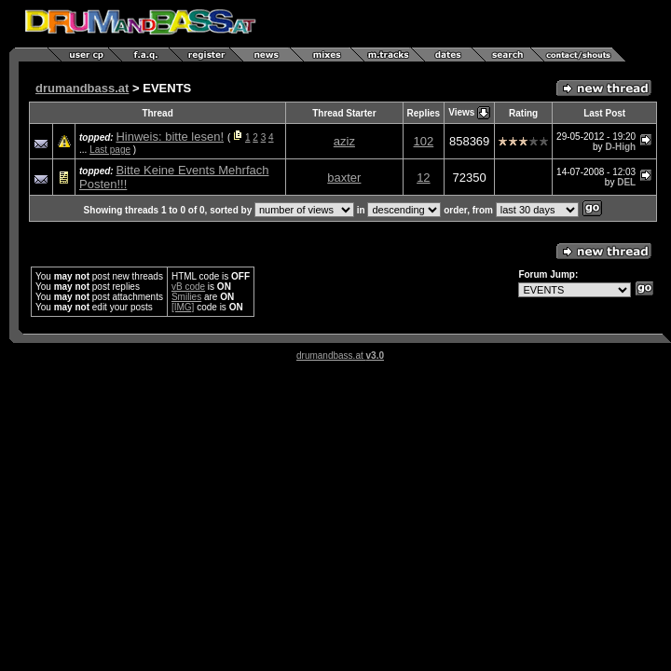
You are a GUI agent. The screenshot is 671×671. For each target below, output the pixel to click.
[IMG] (182, 307)
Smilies (186, 297)
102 (424, 141)
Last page (109, 149)
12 (423, 178)
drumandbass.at (82, 88)
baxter (344, 178)
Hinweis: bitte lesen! (170, 137)
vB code (188, 286)
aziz (344, 141)
